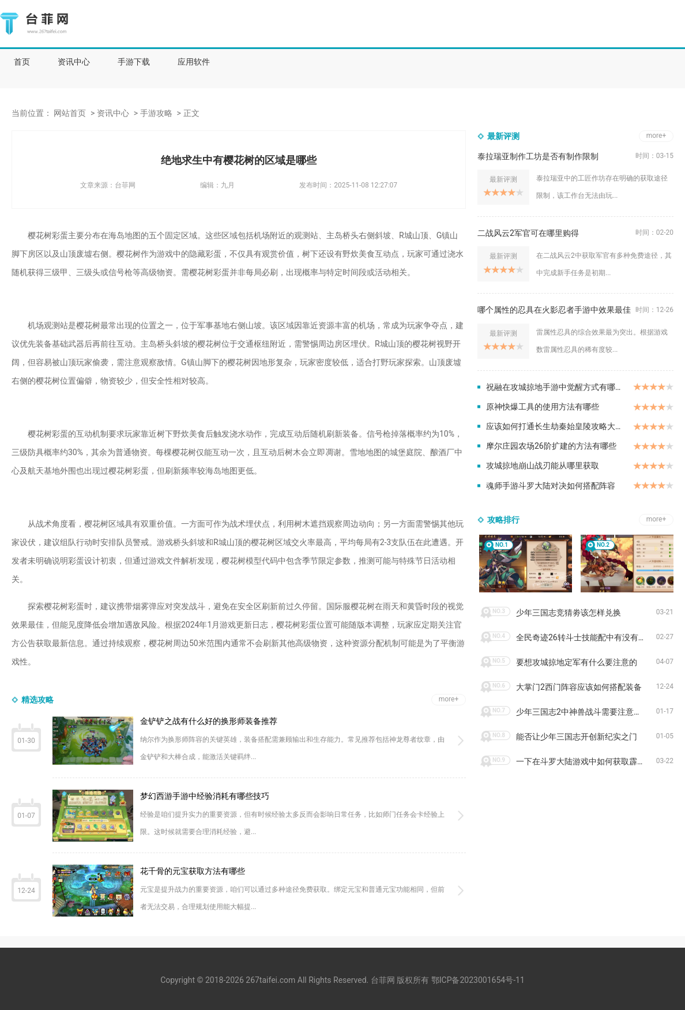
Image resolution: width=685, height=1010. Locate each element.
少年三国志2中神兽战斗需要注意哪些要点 (586, 711)
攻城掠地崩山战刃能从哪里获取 (542, 465)
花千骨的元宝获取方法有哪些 (192, 871)
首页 (22, 61)
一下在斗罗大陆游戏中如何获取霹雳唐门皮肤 (586, 761)
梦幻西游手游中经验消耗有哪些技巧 (204, 796)
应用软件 (194, 61)
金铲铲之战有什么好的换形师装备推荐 (208, 721)
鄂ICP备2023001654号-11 (478, 980)
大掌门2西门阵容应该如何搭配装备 (579, 687)
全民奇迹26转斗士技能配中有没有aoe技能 (586, 637)
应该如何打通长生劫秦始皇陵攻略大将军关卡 (559, 426)
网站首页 (70, 113)
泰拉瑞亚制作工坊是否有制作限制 (538, 156)
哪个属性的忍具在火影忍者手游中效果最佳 (554, 309)
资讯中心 (74, 61)
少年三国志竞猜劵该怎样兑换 (568, 612)
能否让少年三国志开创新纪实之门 (576, 736)
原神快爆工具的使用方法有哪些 (542, 406)
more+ (449, 699)
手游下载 (134, 61)
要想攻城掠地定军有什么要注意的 (576, 662)
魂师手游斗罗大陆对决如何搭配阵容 (550, 485)
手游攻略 (156, 113)
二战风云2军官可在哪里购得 (528, 233)
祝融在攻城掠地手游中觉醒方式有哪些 (554, 387)
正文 (191, 113)
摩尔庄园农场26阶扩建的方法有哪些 (551, 445)
